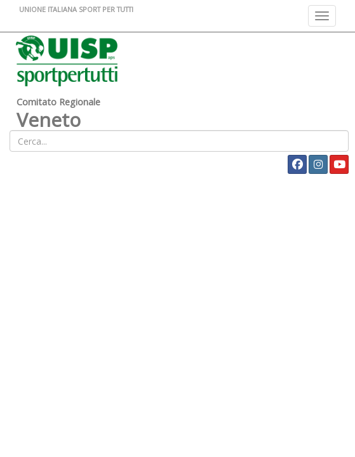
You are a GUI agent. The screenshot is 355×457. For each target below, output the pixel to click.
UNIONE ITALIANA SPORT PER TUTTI (76, 9)
